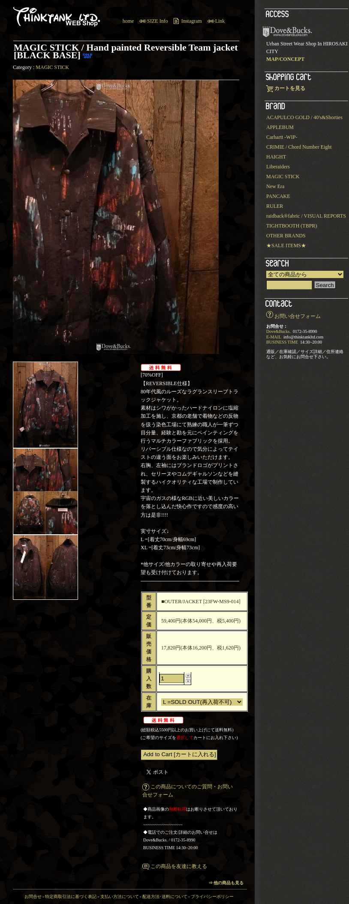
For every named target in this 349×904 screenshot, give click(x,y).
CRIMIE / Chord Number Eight (299, 147)
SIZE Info (157, 21)
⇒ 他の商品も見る (226, 882)
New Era (275, 186)
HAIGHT (276, 157)
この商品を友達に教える (178, 866)
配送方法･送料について (164, 896)
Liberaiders (278, 167)
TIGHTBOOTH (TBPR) (291, 226)
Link (220, 21)
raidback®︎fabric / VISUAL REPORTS (306, 216)
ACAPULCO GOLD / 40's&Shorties (304, 117)
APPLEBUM (280, 127)
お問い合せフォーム (297, 316)
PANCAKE (278, 196)
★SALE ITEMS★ (286, 245)
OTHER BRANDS (286, 236)
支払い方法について (119, 896)
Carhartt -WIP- (281, 137)
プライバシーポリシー (212, 896)
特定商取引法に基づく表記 (70, 896)
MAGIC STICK (52, 67)
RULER (274, 206)
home (128, 21)
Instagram (191, 21)
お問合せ (33, 896)
